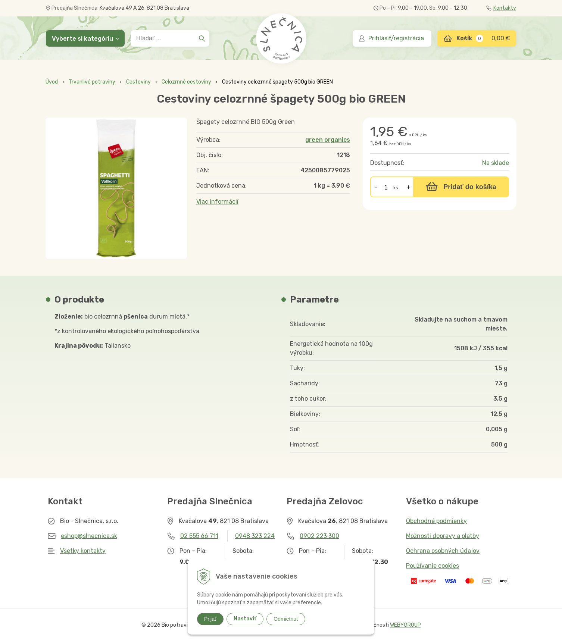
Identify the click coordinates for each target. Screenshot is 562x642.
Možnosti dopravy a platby (442, 535)
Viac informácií (217, 201)
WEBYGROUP (405, 625)
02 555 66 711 (199, 535)
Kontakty (501, 8)
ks (395, 187)
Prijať (210, 619)
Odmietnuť (286, 619)
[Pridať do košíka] (461, 186)
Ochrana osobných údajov (443, 550)
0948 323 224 (255, 535)
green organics (327, 139)
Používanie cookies (432, 565)
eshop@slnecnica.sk (89, 535)
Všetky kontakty (83, 550)
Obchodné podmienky (436, 520)
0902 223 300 (319, 535)
